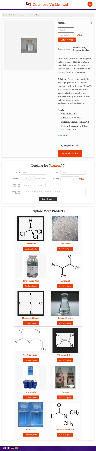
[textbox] (66, 34)
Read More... (64, 135)
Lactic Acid (65, 281)
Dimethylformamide (65, 429)
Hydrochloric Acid (31, 281)
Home (5, 15)
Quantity (56, 179)
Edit (79, 35)
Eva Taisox (65, 243)
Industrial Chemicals (16, 15)
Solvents (29, 15)
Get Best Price (67, 40)
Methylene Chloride (31, 318)
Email (57, 172)
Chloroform (31, 243)
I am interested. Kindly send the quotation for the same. (53, 192)
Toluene (65, 392)
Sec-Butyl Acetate (31, 355)
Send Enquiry (70, 153)
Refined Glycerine (65, 318)
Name (18, 172)
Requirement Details (15, 192)
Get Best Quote (31, 249)
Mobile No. (16, 179)
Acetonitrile (31, 392)
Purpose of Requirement (15, 185)
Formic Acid (31, 429)
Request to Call (69, 145)
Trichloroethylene (65, 355)
